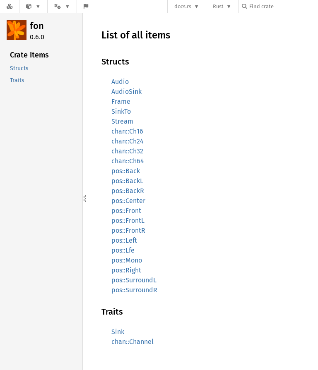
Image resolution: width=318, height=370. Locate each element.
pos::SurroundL (134, 280)
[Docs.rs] (9, 6)
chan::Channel (132, 342)
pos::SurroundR (134, 290)
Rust (218, 6)
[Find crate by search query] (283, 6)
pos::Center (128, 201)
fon (37, 25)
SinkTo (121, 111)
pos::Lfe (123, 250)
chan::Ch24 (127, 141)
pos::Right (126, 270)
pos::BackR (127, 191)
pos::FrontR (128, 230)
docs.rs (182, 6)
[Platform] (62, 6)
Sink (117, 332)
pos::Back (125, 171)
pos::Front (126, 211)
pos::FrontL (128, 220)
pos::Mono (126, 260)
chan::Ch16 (127, 131)
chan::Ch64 (127, 161)
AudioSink (126, 91)
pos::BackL (127, 181)
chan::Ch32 (127, 151)
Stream (122, 121)
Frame (120, 101)
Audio (120, 82)
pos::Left (124, 240)
